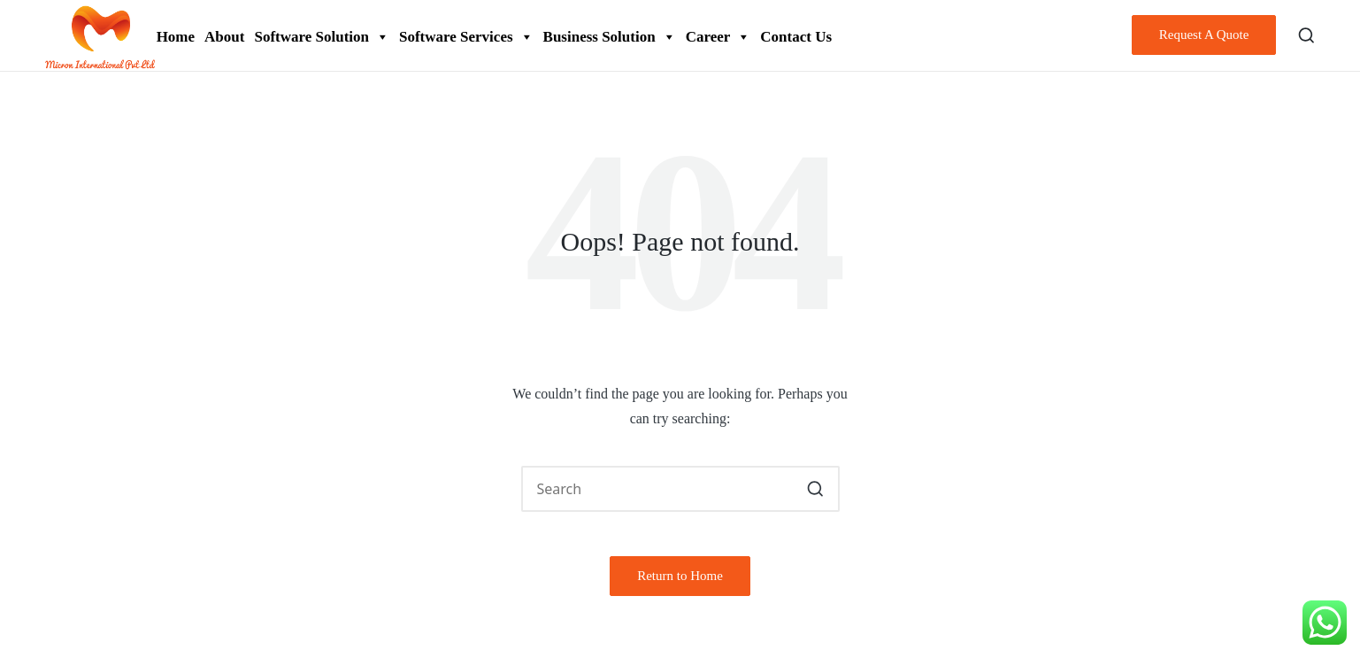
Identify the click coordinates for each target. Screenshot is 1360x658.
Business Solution (609, 36)
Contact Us (796, 36)
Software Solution (321, 36)
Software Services (466, 36)
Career (718, 36)
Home (176, 36)
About (224, 36)
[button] (1204, 35)
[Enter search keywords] (680, 489)
